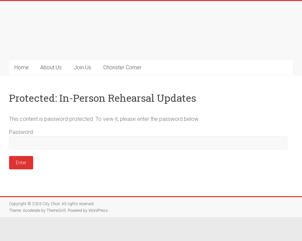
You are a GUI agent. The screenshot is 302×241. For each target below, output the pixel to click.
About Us (51, 67)
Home (21, 67)
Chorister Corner (122, 67)
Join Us (82, 67)
